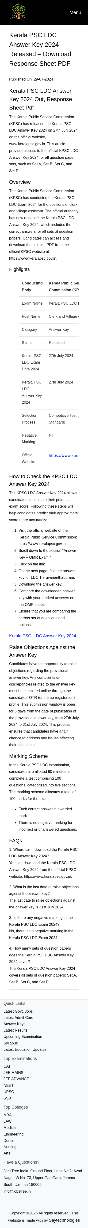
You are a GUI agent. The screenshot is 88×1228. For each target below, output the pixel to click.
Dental (9, 1141)
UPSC (9, 1092)
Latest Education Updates (25, 1049)
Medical (10, 1128)
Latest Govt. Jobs (18, 1011)
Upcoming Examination (23, 1037)
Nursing (10, 1147)
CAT (7, 1066)
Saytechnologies (64, 1220)
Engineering (13, 1134)
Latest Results (15, 1030)
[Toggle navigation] (75, 12)
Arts (7, 1153)
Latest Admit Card (18, 1018)
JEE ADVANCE (16, 1079)
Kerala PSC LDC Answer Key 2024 (42, 636)
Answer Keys (14, 1024)
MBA (8, 1115)
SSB (7, 1098)
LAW (7, 1121)
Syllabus (11, 1043)
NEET (9, 1086)
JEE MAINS (13, 1073)
